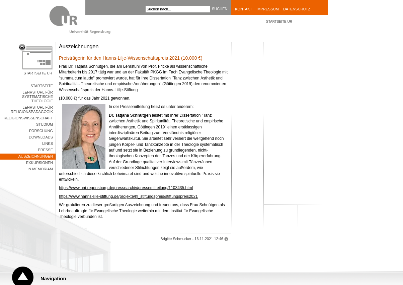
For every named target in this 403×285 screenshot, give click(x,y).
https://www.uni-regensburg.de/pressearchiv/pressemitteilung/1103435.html (126, 187)
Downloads (41, 137)
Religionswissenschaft (28, 118)
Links (47, 143)
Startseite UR (37, 73)
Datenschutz (296, 9)
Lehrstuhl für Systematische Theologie (37, 96)
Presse (45, 150)
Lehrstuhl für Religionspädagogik (32, 109)
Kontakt (243, 9)
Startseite (41, 86)
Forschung (41, 131)
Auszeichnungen (35, 156)
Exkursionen (39, 163)
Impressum (267, 9)
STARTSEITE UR (279, 21)
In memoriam (40, 169)
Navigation (53, 278)
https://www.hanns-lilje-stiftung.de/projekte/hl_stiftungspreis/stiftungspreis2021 (128, 196)
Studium (44, 124)
